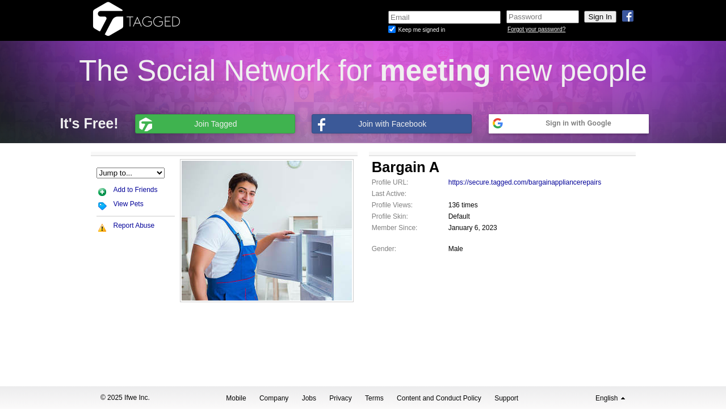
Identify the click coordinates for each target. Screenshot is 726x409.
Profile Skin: (390, 216)
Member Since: (395, 228)
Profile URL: (390, 182)
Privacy (340, 398)
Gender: (384, 249)
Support (506, 398)
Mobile (236, 398)
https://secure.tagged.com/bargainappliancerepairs (525, 182)
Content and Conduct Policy (439, 398)
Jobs (309, 398)
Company (273, 398)
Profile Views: (392, 205)
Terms (374, 398)
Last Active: (389, 194)
